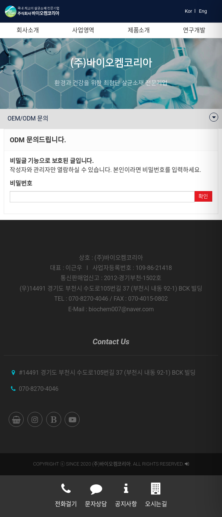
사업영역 (83, 30)
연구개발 (194, 30)
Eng (203, 11)
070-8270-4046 (39, 388)
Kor (188, 11)
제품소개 (139, 30)
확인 (203, 196)
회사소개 (28, 30)
